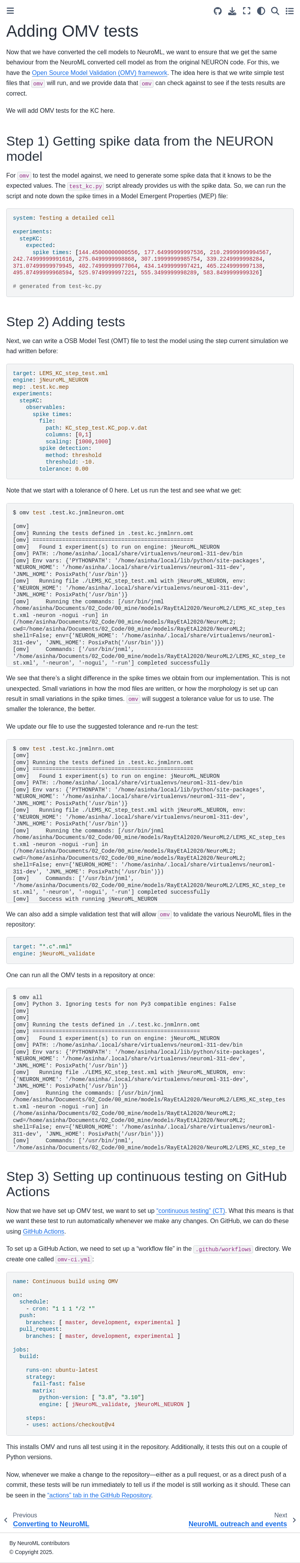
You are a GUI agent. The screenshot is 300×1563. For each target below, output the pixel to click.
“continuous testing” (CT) (190, 1210)
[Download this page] (232, 11)
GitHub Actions (43, 1231)
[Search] (275, 11)
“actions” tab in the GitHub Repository (99, 1495)
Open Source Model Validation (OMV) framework (100, 72)
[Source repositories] (218, 11)
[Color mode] (261, 11)
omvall (149, 1073)
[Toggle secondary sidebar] (289, 11)
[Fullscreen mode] (246, 11)
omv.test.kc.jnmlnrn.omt (149, 824)
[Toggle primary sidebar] (10, 10)
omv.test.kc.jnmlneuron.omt (151, 588)
